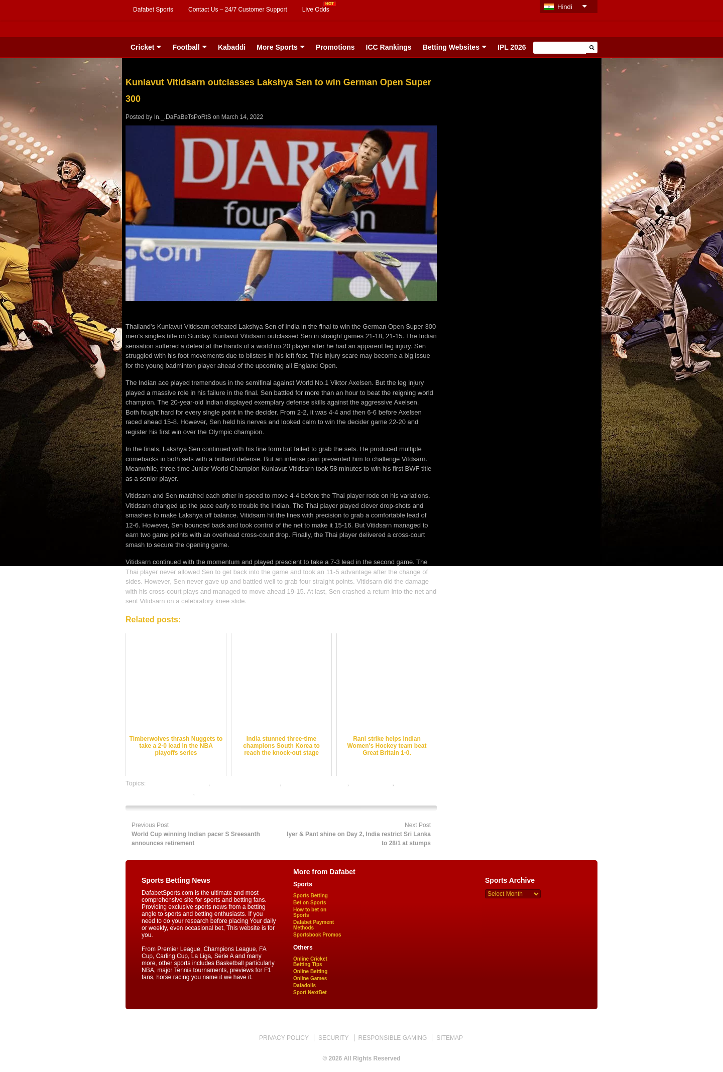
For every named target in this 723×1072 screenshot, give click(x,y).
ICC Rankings (389, 47)
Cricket (142, 47)
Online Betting (310, 971)
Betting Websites (451, 47)
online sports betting (226, 792)
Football (185, 47)
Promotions (335, 47)
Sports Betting (310, 895)
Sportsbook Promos (317, 934)
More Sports (277, 47)
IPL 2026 (512, 47)
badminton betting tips (315, 783)
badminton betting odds (246, 783)
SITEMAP (449, 1037)
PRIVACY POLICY (284, 1037)
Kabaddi (232, 47)
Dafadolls (304, 985)
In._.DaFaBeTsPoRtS (182, 116)
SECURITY (333, 1037)
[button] (591, 47)
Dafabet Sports (153, 9)
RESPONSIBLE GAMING (392, 1037)
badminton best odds (178, 783)
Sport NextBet (310, 992)
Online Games (310, 978)
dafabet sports (371, 783)
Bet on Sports (309, 902)
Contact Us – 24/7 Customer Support (237, 9)
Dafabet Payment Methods (313, 924)
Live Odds (315, 9)
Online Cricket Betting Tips (310, 961)
